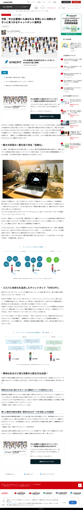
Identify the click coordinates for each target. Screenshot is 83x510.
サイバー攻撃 (42, 8)
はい (73, 502)
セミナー (44, 2)
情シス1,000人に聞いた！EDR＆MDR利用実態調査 (75, 144)
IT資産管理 (36, 8)
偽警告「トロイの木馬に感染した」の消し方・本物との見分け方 (72, 67)
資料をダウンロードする (46, 116)
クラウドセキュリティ (51, 8)
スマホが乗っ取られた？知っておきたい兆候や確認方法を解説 (72, 88)
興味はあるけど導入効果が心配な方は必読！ (17, 85)
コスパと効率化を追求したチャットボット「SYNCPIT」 (20, 81)
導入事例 (39, 2)
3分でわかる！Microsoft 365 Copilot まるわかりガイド (75, 101)
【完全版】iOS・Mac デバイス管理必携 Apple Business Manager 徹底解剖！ (75, 133)
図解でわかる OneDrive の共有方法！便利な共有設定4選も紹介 (72, 74)
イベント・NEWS (61, 8)
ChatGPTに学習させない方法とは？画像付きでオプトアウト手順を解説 (73, 60)
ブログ (49, 2)
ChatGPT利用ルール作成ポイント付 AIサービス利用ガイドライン (76, 122)
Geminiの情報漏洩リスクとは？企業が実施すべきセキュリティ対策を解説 (73, 81)
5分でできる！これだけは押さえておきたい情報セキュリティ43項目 (76, 112)
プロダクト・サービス (31, 2)
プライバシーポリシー (12, 503)
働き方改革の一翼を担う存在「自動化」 (16, 77)
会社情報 (54, 2)
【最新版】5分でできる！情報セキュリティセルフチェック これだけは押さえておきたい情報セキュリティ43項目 (76, 46)
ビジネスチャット (5, 26)
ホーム (2, 11)
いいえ (64, 502)
